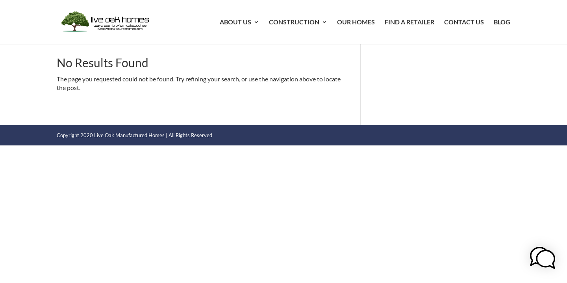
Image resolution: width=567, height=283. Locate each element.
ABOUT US (235, 22)
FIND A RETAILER (409, 22)
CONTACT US (464, 22)
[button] (542, 258)
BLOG (502, 22)
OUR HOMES (356, 22)
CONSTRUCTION (294, 22)
